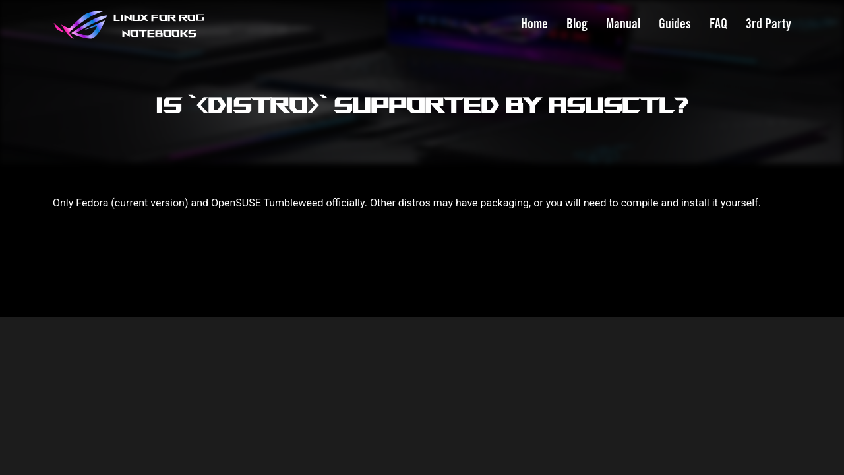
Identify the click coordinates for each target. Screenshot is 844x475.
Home (534, 24)
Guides (675, 24)
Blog (577, 24)
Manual (623, 24)
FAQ (718, 24)
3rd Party (768, 24)
